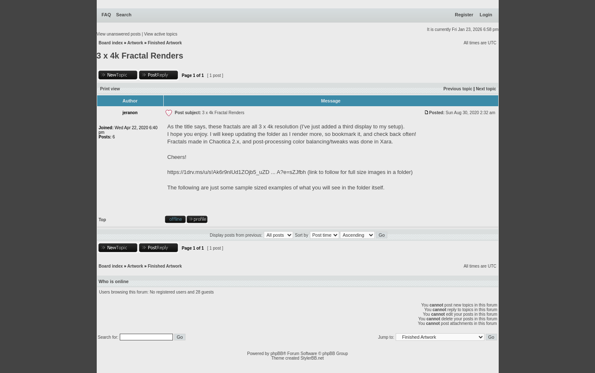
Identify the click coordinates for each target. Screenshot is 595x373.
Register (464, 14)
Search (123, 14)
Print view (110, 89)
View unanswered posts (119, 34)
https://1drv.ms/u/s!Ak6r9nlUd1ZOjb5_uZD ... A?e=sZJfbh (236, 172)
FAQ (106, 14)
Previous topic (457, 89)
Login (486, 14)
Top (102, 219)
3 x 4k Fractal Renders (140, 55)
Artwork (135, 43)
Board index (111, 43)
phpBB (276, 353)
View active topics (160, 34)
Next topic (486, 89)
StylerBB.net (312, 358)
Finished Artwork (165, 43)
